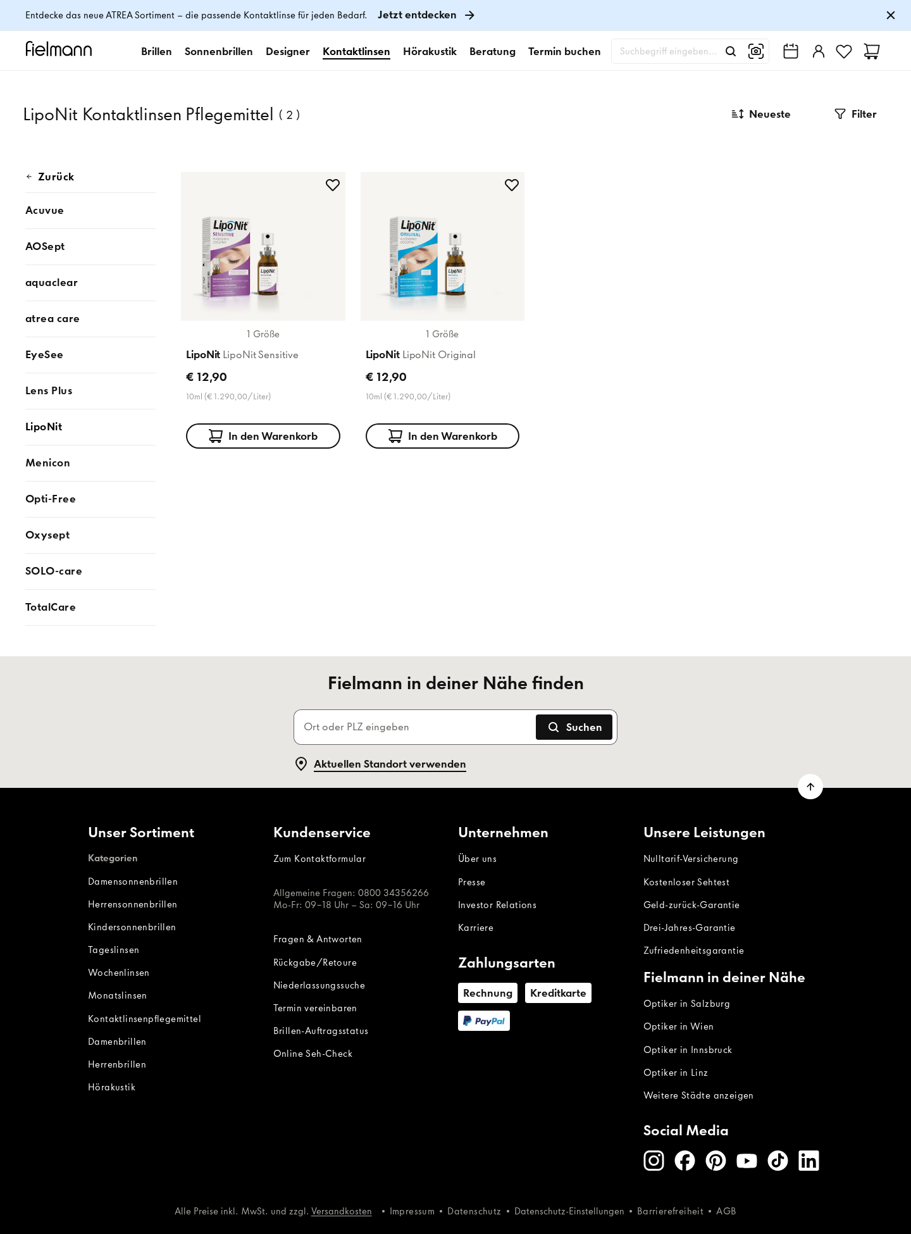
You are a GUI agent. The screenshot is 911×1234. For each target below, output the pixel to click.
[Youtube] (746, 1160)
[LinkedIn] (808, 1160)
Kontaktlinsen (356, 51)
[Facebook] (684, 1160)
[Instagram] (653, 1160)
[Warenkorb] (872, 51)
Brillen (156, 51)
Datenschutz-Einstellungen (569, 1211)
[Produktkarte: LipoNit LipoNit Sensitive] (263, 308)
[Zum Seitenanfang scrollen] (810, 786)
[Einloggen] (817, 51)
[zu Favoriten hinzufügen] (332, 184)
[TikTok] (777, 1160)
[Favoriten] (844, 51)
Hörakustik (430, 51)
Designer (288, 51)
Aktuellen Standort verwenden (380, 763)
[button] (855, 114)
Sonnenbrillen (219, 51)
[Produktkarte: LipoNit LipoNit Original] (443, 308)
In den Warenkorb (263, 436)
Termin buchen (564, 51)
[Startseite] (60, 51)
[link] (455, 15)
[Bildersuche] (756, 51)
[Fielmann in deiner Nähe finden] (791, 51)
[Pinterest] (715, 1160)
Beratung (492, 51)
